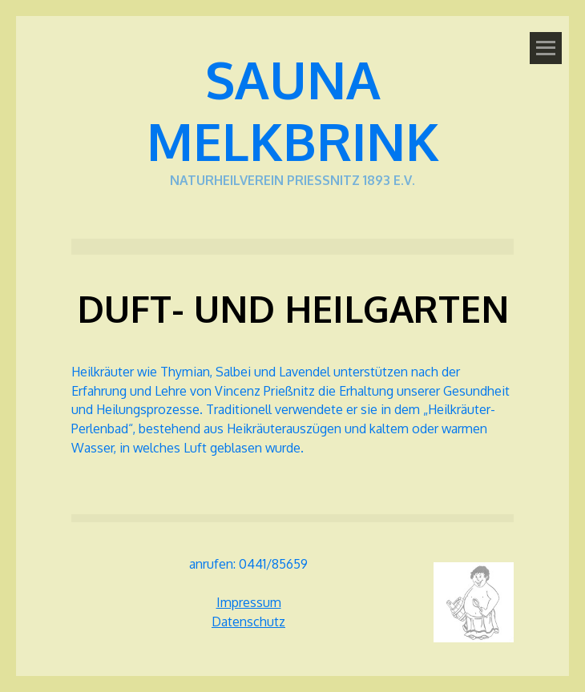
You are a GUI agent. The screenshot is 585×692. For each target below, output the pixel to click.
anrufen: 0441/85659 (248, 564)
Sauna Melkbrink (293, 109)
